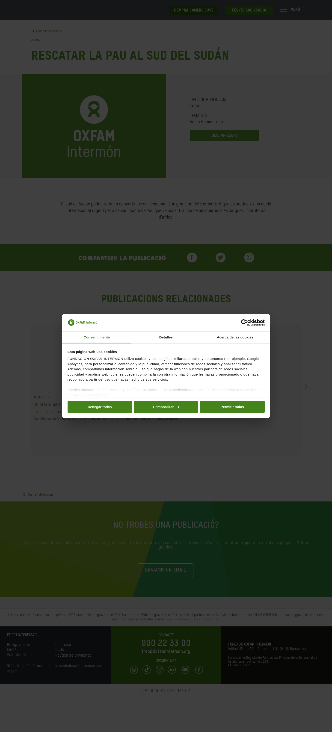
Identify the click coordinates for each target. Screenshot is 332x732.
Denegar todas (100, 407)
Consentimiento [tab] (97, 337)
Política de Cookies (221, 390)
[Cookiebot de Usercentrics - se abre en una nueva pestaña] (244, 322)
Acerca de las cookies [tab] (235, 337)
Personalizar (166, 407)
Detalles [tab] (166, 337)
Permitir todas (232, 407)
